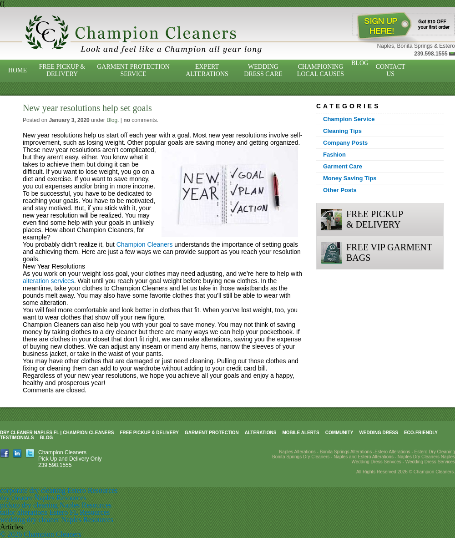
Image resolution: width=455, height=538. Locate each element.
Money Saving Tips (350, 178)
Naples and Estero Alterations (364, 456)
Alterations (261, 432)
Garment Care (342, 166)
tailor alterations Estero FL (39, 512)
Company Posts (345, 142)
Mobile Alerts (300, 432)
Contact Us (390, 70)
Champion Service (348, 119)
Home (17, 70)
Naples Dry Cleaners (419, 456)
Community (339, 432)
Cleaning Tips (342, 130)
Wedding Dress (378, 432)
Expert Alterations (207, 70)
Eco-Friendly (421, 432)
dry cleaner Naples (27, 498)
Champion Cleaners (144, 244)
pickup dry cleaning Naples (40, 505)
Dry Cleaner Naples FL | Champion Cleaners (57, 432)
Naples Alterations (297, 451)
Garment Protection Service (133, 70)
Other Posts (340, 190)
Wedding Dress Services (430, 461)
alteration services (48, 280)
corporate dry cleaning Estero (43, 490)
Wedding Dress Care (263, 70)
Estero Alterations (392, 451)
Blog (360, 63)
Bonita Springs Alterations (346, 451)
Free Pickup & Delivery (62, 70)
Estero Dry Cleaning (435, 451)
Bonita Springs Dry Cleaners (300, 456)
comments (140, 120)
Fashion (334, 154)
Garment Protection (212, 432)
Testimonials (17, 437)
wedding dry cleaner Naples (40, 519)
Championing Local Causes (320, 70)
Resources (103, 490)
